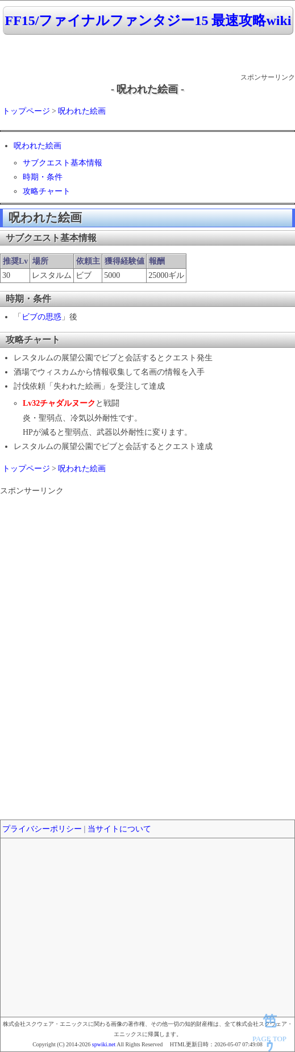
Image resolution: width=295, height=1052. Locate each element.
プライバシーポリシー (42, 829)
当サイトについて (119, 829)
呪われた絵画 (82, 111)
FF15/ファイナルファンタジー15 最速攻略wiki (148, 20)
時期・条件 (43, 177)
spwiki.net (103, 1044)
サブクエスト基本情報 (62, 163)
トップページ (26, 111)
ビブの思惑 (41, 317)
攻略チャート (46, 191)
